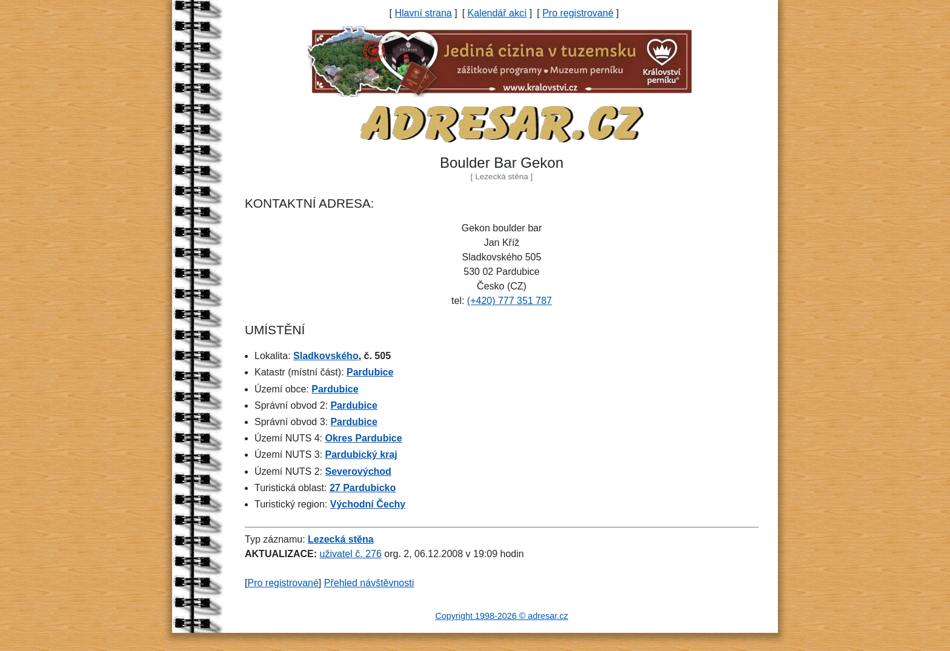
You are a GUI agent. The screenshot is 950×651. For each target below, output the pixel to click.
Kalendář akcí (497, 13)
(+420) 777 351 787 (509, 301)
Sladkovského (326, 356)
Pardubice (370, 372)
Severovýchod (358, 471)
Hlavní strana (422, 13)
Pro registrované (577, 13)
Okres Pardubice (363, 438)
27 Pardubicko (363, 488)
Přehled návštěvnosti (369, 583)
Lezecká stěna (341, 539)
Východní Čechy (367, 504)
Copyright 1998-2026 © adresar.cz (501, 616)
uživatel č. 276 (351, 554)
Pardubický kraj (361, 454)
